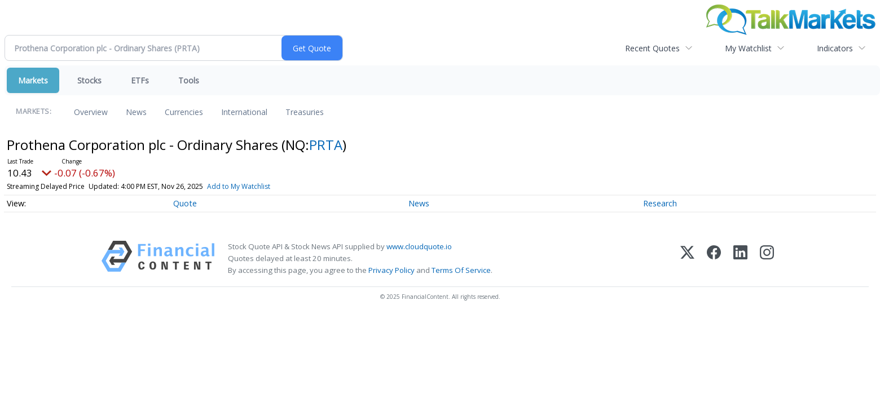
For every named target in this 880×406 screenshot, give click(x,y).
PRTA (325, 144)
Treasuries (304, 112)
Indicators (835, 48)
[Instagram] (766, 258)
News (136, 112)
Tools (188, 80)
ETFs (140, 80)
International (244, 112)
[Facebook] (713, 258)
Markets (33, 80)
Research (660, 203)
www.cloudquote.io (419, 246)
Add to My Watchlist (238, 186)
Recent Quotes (652, 48)
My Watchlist (748, 48)
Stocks (89, 80)
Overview (91, 112)
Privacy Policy (391, 270)
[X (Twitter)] (687, 258)
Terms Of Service (461, 270)
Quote (185, 203)
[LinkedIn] (740, 258)
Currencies (184, 112)
